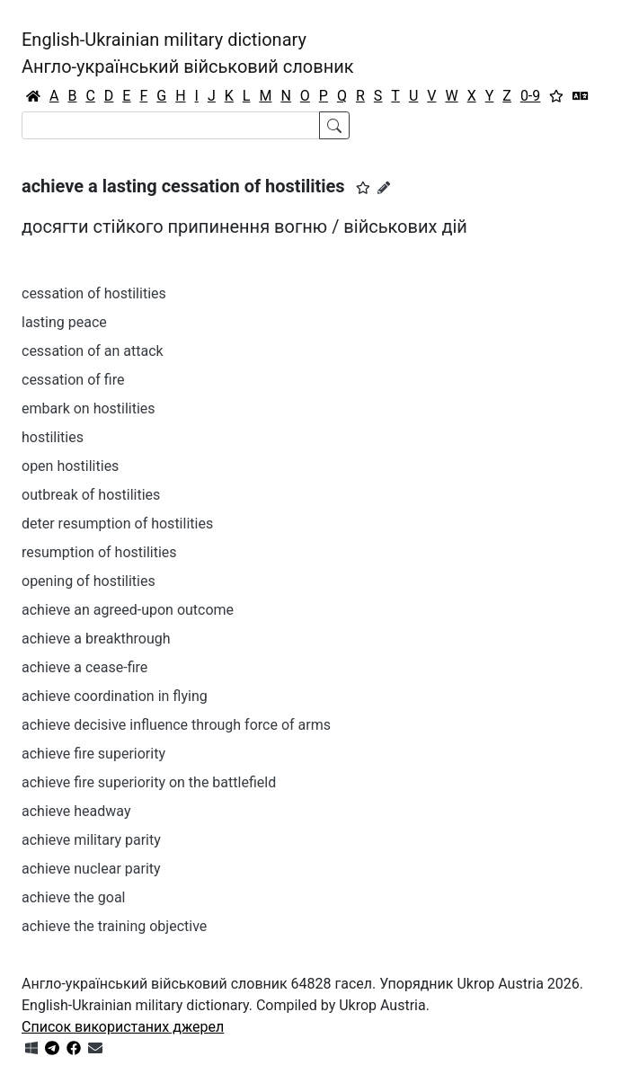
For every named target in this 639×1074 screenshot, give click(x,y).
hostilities (53, 437)
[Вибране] (556, 96)
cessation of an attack (93, 350)
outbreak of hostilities (91, 494)
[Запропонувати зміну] (383, 188)
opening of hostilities (88, 581)
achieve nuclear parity (91, 868)
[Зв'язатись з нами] (95, 1048)
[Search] (171, 125)
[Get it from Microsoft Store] (31, 1048)
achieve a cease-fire (84, 667)
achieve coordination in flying (115, 696)
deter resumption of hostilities (117, 523)
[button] (363, 188)
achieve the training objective (114, 926)
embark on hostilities (88, 408)
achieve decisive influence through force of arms (176, 724)
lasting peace (64, 322)
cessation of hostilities (94, 293)
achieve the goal (73, 897)
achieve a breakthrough (96, 638)
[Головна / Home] (33, 96)
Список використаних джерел (123, 1026)
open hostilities (70, 466)
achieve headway (76, 811)
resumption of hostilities (99, 552)
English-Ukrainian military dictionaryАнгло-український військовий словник (188, 53)
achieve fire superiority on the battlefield (149, 782)
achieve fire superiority (93, 753)
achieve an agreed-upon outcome (128, 609)
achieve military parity (91, 839)
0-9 (530, 95)
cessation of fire (73, 379)
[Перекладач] (580, 96)
